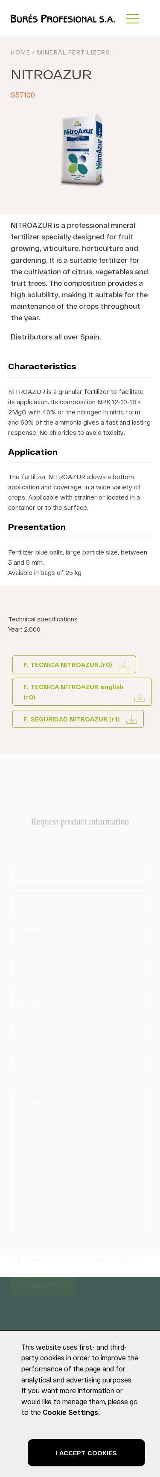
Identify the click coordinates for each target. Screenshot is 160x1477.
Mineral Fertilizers (74, 52)
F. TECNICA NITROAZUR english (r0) (73, 692)
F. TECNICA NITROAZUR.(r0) (67, 664)
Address (32, 937)
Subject (30, 999)
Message (32, 1099)
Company (34, 875)
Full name (33, 906)
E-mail (28, 1061)
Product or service (45, 968)
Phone (29, 1030)
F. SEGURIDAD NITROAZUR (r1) (71, 719)
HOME (20, 52)
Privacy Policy (115, 1262)
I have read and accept (80, 1262)
